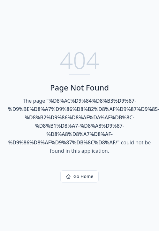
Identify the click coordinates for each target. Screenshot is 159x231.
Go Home (80, 176)
